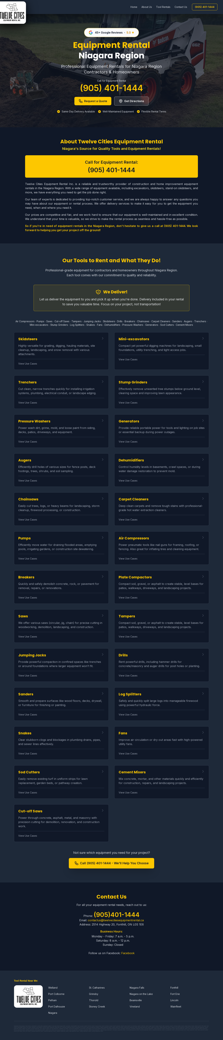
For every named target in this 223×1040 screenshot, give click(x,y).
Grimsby (93, 993)
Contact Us (181, 6)
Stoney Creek (97, 1006)
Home (133, 6)
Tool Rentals (163, 6)
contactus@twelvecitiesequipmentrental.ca (116, 920)
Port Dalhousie (56, 1006)
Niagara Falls (137, 987)
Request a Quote (93, 101)
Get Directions (131, 101)
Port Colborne (56, 993)
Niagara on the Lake (141, 993)
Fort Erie (175, 993)
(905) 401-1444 (204, 6)
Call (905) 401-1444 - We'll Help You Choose (111, 863)
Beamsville (136, 1000)
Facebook (127, 953)
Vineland (135, 1006)
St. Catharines (97, 987)
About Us (146, 6)
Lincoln (174, 1000)
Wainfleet (175, 1006)
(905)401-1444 (117, 914)
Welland (52, 987)
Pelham (52, 1000)
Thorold (93, 1000)
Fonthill (174, 987)
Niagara (52, 1012)
